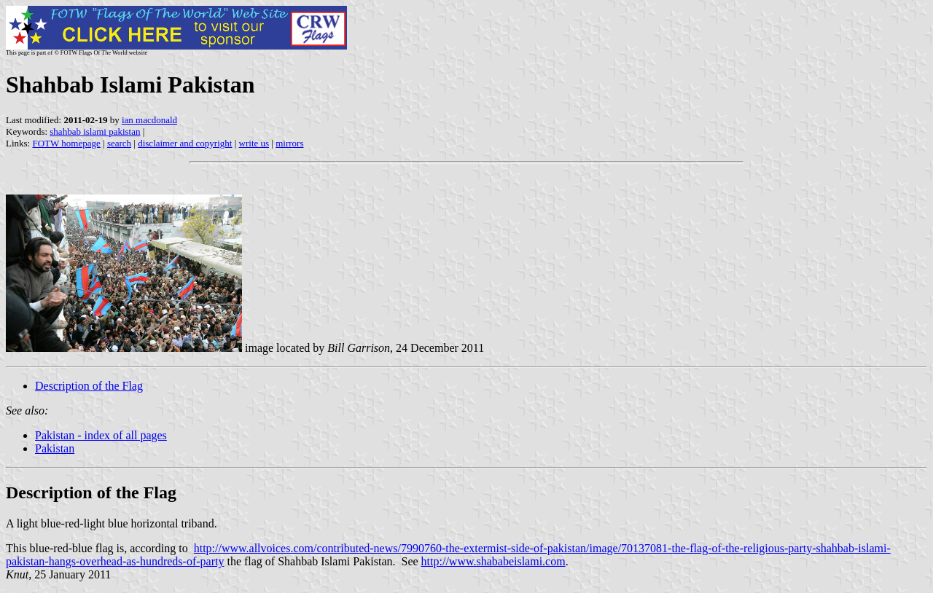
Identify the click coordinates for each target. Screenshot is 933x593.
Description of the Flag (89, 386)
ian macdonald (149, 119)
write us (254, 143)
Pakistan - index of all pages (101, 435)
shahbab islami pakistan (95, 131)
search (119, 143)
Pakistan (54, 448)
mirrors (289, 143)
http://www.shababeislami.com (493, 561)
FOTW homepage (66, 143)
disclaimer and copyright (185, 143)
